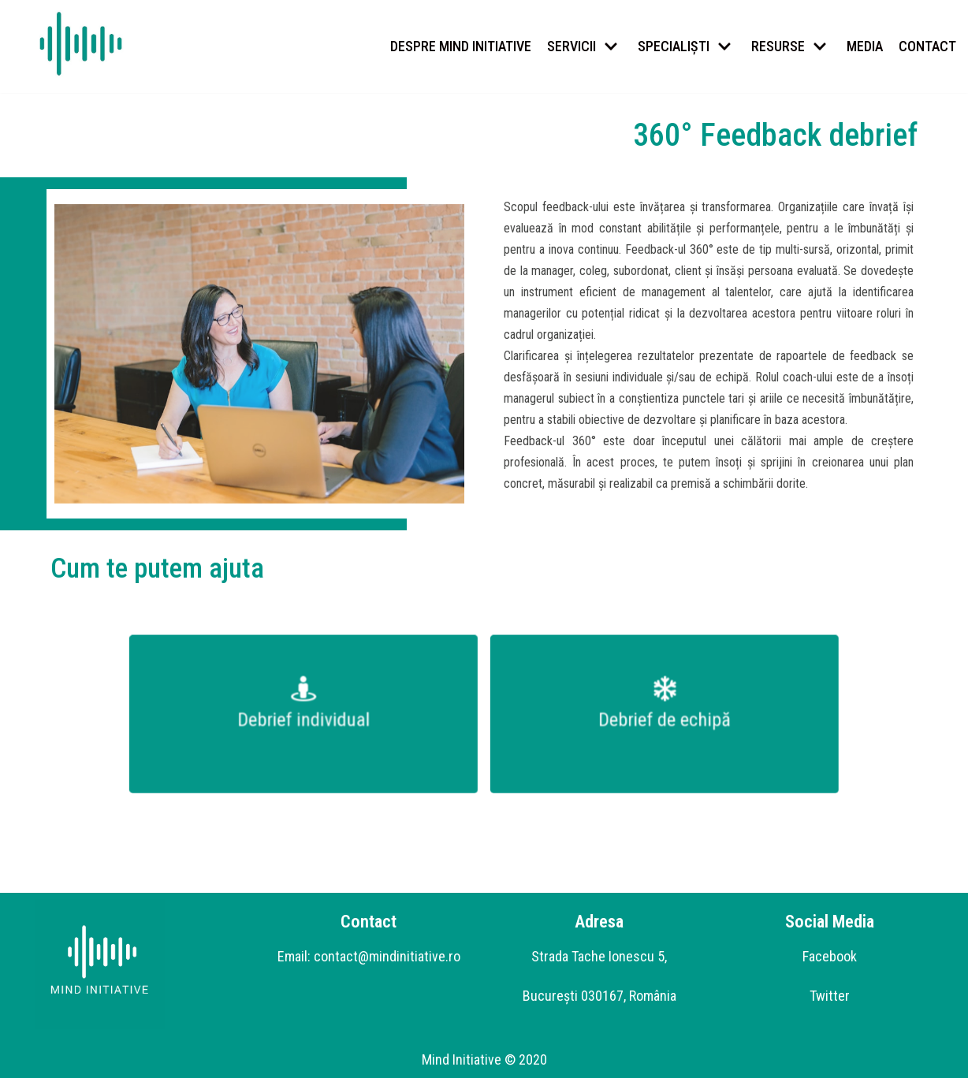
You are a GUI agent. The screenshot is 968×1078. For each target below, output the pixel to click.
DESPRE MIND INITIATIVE (460, 46)
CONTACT (927, 46)
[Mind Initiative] (80, 44)
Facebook (829, 956)
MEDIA (865, 46)
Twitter (830, 995)
